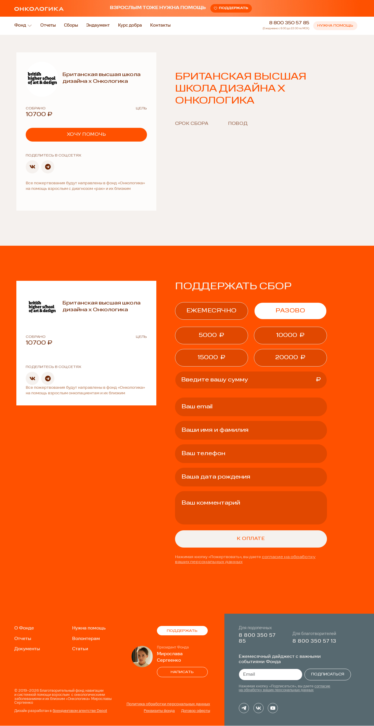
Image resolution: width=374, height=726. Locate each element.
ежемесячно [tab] (211, 311)
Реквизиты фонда (159, 711)
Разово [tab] (290, 311)
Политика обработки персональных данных (168, 704)
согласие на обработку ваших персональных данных (284, 689)
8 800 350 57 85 (289, 23)
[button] (32, 167)
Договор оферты (195, 711)
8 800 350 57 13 (314, 641)
